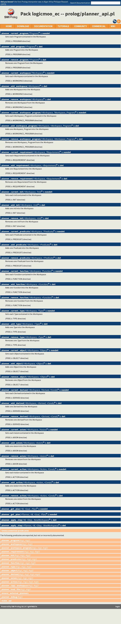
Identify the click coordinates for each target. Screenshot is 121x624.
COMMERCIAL (99, 26)
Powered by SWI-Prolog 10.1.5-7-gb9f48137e (19, 606)
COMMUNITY (80, 26)
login (117, 606)
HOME (9, 26)
